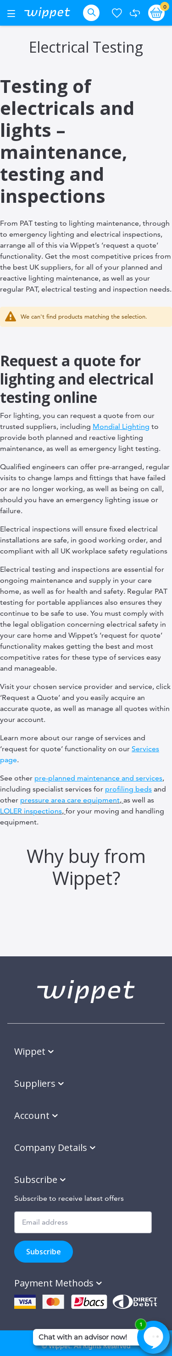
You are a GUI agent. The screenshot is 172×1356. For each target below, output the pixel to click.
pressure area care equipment (70, 800)
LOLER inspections (31, 811)
